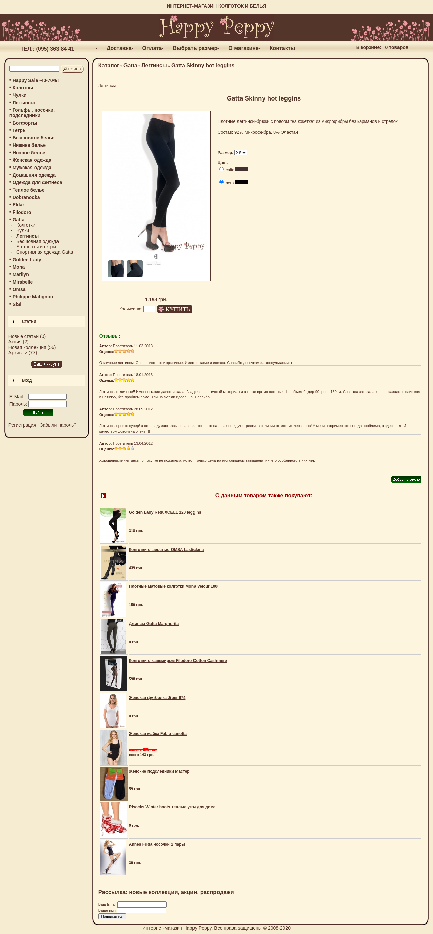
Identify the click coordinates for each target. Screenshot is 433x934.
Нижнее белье (29, 145)
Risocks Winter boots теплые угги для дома (172, 807)
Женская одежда (32, 160)
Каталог (108, 65)
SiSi (17, 304)
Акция (15, 341)
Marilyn (21, 274)
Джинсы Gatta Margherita (154, 623)
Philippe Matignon (33, 296)
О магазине (243, 48)
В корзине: (368, 47)
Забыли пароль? (58, 425)
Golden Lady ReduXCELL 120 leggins (165, 512)
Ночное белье (29, 152)
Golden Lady (27, 259)
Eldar (18, 204)
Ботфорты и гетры (36, 246)
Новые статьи (23, 336)
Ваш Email (107, 904)
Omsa (19, 289)
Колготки (23, 87)
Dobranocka (26, 197)
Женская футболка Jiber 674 (157, 697)
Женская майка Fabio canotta (158, 733)
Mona (19, 267)
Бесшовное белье (34, 137)
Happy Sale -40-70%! (36, 80)
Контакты (282, 48)
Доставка (119, 48)
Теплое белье (29, 190)
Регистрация (22, 425)
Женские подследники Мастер (159, 771)
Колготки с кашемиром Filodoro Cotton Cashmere (178, 660)
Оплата (152, 48)
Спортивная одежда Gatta (44, 252)
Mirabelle (23, 282)
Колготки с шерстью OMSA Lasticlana (166, 549)
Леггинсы (24, 102)
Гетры (20, 130)
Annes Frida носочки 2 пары (157, 844)
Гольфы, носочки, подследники (32, 112)
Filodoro (22, 212)
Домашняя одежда (34, 175)
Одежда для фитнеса (37, 182)
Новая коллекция (27, 347)
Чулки (20, 95)
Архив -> (17, 352)
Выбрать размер (195, 48)
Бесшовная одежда (37, 241)
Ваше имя (107, 910)
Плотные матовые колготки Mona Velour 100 (173, 586)
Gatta (130, 65)
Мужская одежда (32, 167)
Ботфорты (25, 123)
